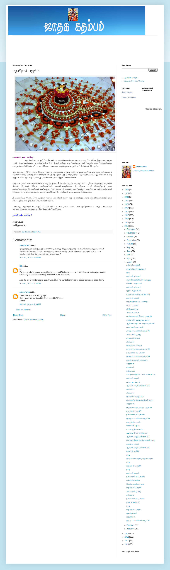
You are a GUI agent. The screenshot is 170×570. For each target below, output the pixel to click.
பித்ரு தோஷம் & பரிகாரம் (137, 302)
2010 (127, 544)
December (131, 229)
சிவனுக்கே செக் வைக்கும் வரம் (139, 400)
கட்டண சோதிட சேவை (134, 81)
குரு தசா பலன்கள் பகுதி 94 (138, 349)
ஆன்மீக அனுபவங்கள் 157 (138, 437)
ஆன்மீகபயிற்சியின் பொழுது (138, 280)
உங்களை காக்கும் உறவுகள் (138, 294)
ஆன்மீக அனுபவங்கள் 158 (138, 385)
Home (62, 315)
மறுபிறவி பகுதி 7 (133, 411)
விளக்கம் (130, 367)
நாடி (128, 455)
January (130, 529)
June (129, 251)
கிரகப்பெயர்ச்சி (132, 451)
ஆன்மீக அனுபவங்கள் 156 (138, 448)
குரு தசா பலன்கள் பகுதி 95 (138, 331)
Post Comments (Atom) (33, 320)
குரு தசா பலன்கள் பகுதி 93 (138, 356)
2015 (127, 222)
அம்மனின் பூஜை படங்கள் (137, 320)
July (129, 247)
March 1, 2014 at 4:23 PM (30, 257)
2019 (127, 208)
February (131, 525)
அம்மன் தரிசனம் (133, 276)
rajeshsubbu (26, 232)
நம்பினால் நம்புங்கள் (135, 353)
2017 (127, 215)
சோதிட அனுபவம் (134, 283)
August (130, 244)
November (131, 233)
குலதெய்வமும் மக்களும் (137, 360)
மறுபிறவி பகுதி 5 (133, 488)
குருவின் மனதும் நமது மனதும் (139, 458)
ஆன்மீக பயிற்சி (130, 78)
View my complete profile (143, 171)
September (131, 240)
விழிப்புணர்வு (132, 309)
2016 (127, 219)
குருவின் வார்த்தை (134, 345)
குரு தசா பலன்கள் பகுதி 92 (138, 520)
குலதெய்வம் (131, 513)
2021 (127, 200)
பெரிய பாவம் (132, 305)
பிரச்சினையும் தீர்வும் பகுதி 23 (139, 407)
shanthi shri (24, 245)
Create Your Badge (129, 97)
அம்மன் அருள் (132, 298)
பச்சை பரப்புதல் (133, 382)
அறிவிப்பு (130, 389)
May (129, 255)
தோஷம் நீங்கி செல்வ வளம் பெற (140, 440)
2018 (127, 211)
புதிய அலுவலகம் (133, 291)
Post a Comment (23, 310)
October (130, 236)
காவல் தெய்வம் (133, 338)
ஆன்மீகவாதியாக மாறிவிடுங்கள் (140, 324)
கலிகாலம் (130, 371)
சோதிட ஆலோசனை (135, 484)
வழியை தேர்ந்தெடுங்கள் (137, 433)
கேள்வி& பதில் (132, 426)
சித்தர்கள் (130, 342)
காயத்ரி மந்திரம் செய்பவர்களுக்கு (140, 375)
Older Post (107, 315)
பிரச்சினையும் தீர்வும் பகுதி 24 (139, 316)
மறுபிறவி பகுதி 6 (133, 466)
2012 (127, 537)
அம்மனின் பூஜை (133, 334)
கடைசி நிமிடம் (132, 502)
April (129, 258)
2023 (127, 193)
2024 (127, 189)
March (130, 262)
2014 (127, 226)
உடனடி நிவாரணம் (134, 429)
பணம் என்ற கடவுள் (134, 327)
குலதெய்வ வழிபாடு (135, 396)
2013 (127, 533)
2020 (127, 204)
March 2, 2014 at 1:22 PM (30, 284)
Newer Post (18, 315)
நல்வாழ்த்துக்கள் (133, 265)
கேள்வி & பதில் (133, 480)
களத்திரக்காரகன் (133, 422)
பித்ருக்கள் (130, 517)
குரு (128, 272)
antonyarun (24, 292)
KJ (20, 266)
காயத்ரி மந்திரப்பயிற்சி (136, 269)
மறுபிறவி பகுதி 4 (133, 510)
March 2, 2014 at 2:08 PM (30, 304)
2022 (127, 197)
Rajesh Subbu (127, 92)
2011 (127, 541)
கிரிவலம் (130, 495)
